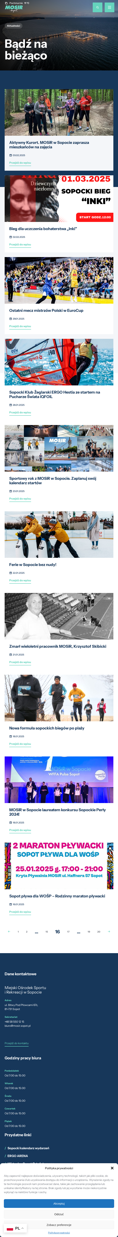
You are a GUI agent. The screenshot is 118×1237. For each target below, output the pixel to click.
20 (98, 932)
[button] (112, 1168)
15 (47, 932)
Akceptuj (59, 1203)
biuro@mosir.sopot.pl (18, 1026)
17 (68, 932)
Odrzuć (59, 1214)
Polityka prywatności (59, 1232)
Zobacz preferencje (59, 1225)
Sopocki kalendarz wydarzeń (28, 1148)
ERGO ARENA (18, 1155)
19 (89, 932)
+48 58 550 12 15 (14, 1021)
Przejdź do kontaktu (17, 1043)
